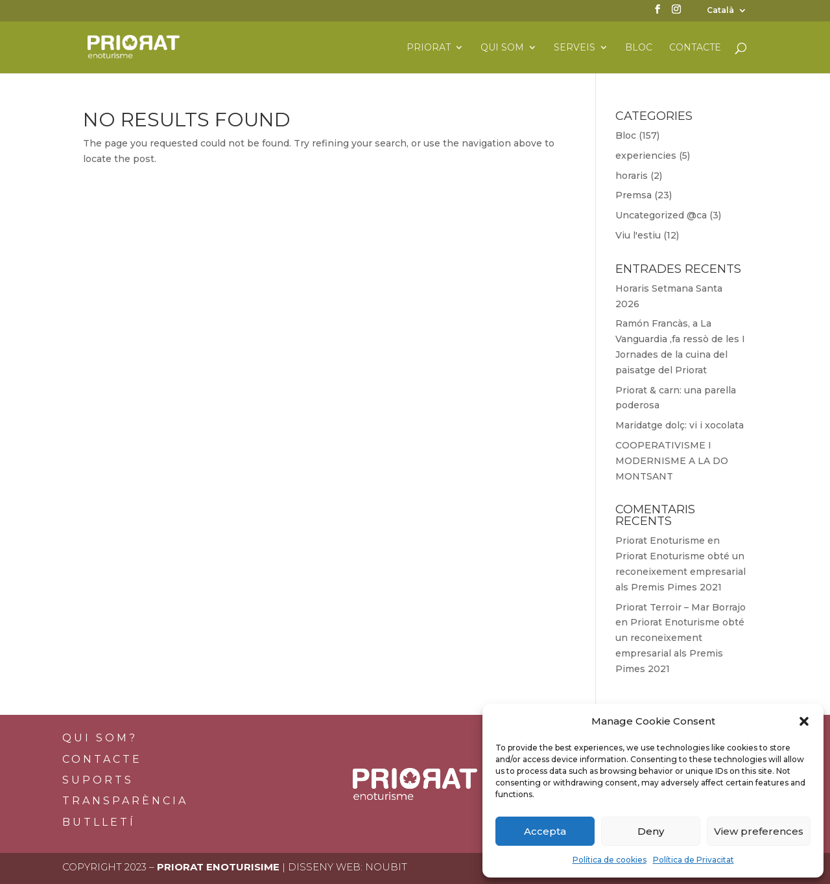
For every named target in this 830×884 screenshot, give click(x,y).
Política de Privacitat (693, 860)
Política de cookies (609, 860)
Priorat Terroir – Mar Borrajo (680, 607)
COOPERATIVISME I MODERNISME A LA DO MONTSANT (671, 460)
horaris (631, 175)
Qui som (502, 48)
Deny (650, 831)
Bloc (638, 48)
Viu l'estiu (638, 235)
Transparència (125, 801)
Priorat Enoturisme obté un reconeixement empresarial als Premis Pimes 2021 (680, 571)
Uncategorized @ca (661, 215)
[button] (804, 721)
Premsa (633, 195)
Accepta (545, 831)
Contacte (695, 48)
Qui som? (99, 738)
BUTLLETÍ (99, 822)
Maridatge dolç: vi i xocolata (679, 425)
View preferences (758, 831)
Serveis (574, 48)
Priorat (429, 48)
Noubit (386, 867)
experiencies (645, 155)
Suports (98, 780)
